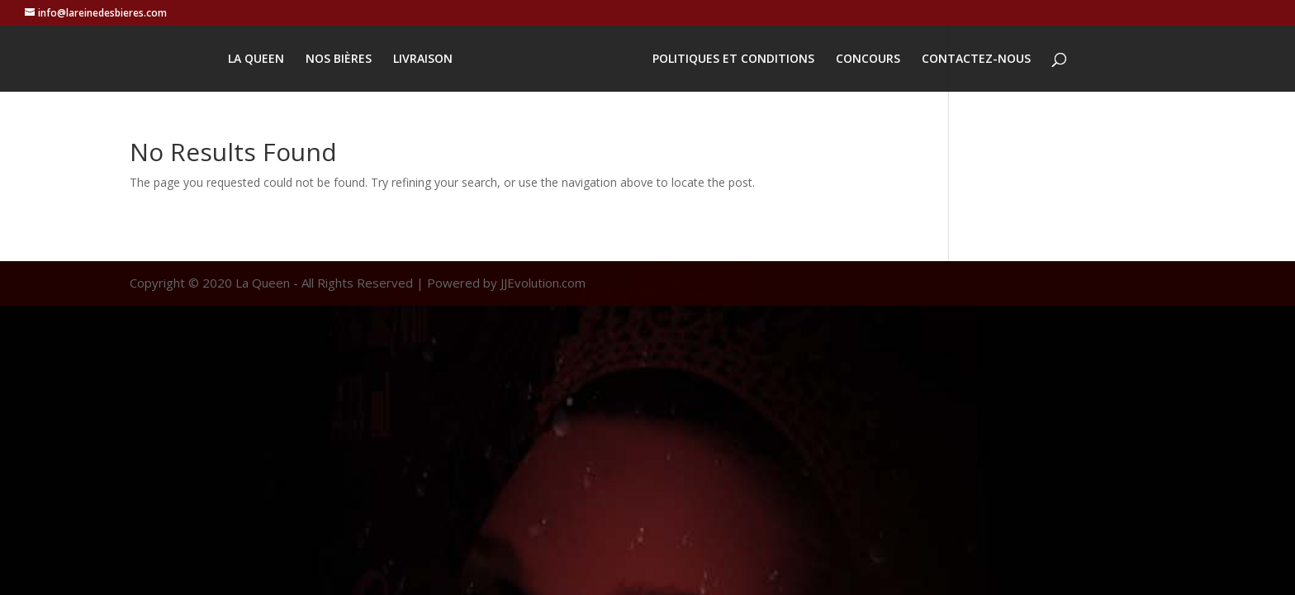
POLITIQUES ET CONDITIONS (733, 59)
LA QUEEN (256, 59)
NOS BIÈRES (339, 59)
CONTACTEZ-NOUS (976, 59)
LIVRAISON (423, 59)
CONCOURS (868, 59)
